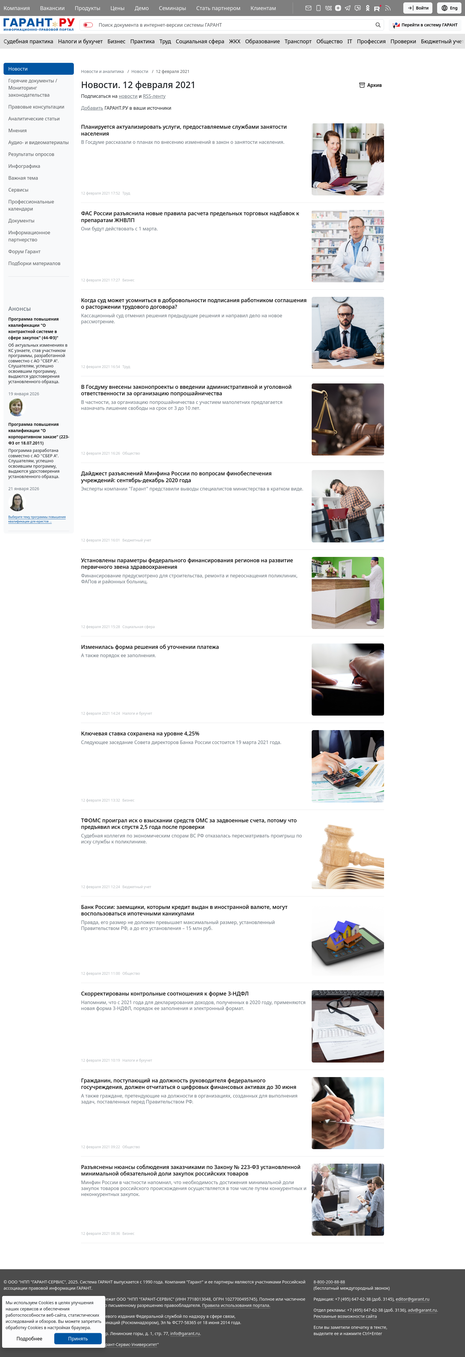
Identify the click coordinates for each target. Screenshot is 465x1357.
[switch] (88, 25)
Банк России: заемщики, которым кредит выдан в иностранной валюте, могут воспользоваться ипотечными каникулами (184, 910)
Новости (18, 69)
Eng (449, 8)
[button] (425, 25)
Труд (165, 41)
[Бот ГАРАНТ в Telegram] (357, 8)
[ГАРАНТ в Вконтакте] (328, 8)
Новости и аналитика (102, 71)
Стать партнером (218, 8)
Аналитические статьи (34, 118)
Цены (117, 8)
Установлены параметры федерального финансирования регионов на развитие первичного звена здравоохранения (187, 563)
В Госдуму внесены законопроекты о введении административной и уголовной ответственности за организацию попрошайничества (186, 390)
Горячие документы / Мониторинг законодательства (32, 87)
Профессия (371, 41)
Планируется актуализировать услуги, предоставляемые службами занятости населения (184, 130)
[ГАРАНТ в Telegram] (347, 8)
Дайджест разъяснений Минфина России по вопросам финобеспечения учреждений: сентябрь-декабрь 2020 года (176, 476)
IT (350, 41)
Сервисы (18, 190)
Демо (142, 8)
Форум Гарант (24, 251)
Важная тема (23, 178)
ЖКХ (235, 41)
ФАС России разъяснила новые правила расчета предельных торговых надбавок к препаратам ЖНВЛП (190, 216)
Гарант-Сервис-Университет (129, 1344)
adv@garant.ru (422, 1310)
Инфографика (24, 166)
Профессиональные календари (31, 205)
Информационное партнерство (29, 236)
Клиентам (263, 8)
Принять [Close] (78, 1338)
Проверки (403, 41)
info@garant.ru (185, 1333)
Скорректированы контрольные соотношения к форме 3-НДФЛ (165, 993)
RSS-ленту (154, 96)
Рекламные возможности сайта (345, 1316)
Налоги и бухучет (80, 41)
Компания (17, 8)
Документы (21, 220)
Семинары (172, 8)
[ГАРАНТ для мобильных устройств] (318, 8)
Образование (262, 41)
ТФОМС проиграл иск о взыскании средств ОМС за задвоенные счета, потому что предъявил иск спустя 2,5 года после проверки (189, 823)
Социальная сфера (200, 41)
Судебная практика (28, 41)
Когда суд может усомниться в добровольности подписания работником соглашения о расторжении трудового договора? (194, 303)
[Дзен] (338, 8)
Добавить (92, 108)
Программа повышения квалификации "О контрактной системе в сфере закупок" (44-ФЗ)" (33, 328)
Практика (142, 41)
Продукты (87, 8)
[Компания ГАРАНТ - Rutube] (377, 8)
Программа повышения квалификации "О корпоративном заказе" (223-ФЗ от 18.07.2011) (38, 433)
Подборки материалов (34, 263)
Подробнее (29, 1338)
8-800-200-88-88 (329, 1282)
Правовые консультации (36, 106)
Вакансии (52, 8)
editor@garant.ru (413, 1299)
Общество (329, 41)
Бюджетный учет (442, 41)
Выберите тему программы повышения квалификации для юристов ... (37, 519)
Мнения (17, 130)
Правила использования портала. (236, 1305)
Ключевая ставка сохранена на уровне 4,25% (140, 733)
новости (128, 96)
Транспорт (298, 41)
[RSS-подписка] (387, 8)
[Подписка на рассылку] (308, 8)
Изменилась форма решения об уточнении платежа (150, 647)
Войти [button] (418, 8)
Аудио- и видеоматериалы (38, 142)
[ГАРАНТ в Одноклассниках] (367, 8)
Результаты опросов (31, 154)
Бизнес (116, 41)
